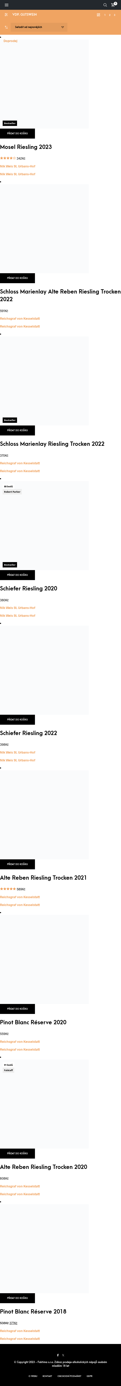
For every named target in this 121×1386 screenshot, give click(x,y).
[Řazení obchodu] (39, 27)
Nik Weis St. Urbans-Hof (17, 166)
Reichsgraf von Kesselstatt (20, 318)
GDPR (89, 1376)
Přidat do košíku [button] (17, 133)
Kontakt (47, 1376)
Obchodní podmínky (69, 1376)
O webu (33, 1376)
